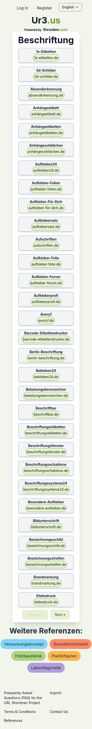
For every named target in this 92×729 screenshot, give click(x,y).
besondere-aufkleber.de (46, 508)
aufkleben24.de (46, 170)
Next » (60, 614)
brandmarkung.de (46, 583)
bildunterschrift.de (46, 527)
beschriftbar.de (46, 414)
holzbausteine (28, 655)
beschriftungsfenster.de (46, 452)
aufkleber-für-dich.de (45, 208)
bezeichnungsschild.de (46, 546)
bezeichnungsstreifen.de (46, 564)
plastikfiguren (64, 655)
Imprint (55, 693)
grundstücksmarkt (70, 644)
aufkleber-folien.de (46, 189)
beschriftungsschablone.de (46, 470)
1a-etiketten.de (46, 58)
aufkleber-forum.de (46, 283)
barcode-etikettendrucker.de (46, 339)
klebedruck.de (46, 602)
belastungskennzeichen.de (46, 395)
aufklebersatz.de (46, 226)
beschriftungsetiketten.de (46, 433)
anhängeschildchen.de (46, 151)
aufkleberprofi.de (46, 302)
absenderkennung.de (46, 95)
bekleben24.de (46, 377)
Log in (22, 7)
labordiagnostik (46, 667)
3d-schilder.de (46, 76)
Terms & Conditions (20, 711)
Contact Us (59, 711)
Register (44, 7)
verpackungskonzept (24, 644)
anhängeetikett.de (46, 114)
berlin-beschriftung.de (46, 358)
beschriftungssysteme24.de (45, 489)
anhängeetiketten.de (46, 133)
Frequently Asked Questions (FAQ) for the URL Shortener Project (23, 698)
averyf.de (45, 320)
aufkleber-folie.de (46, 264)
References (13, 720)
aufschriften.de (46, 245)
